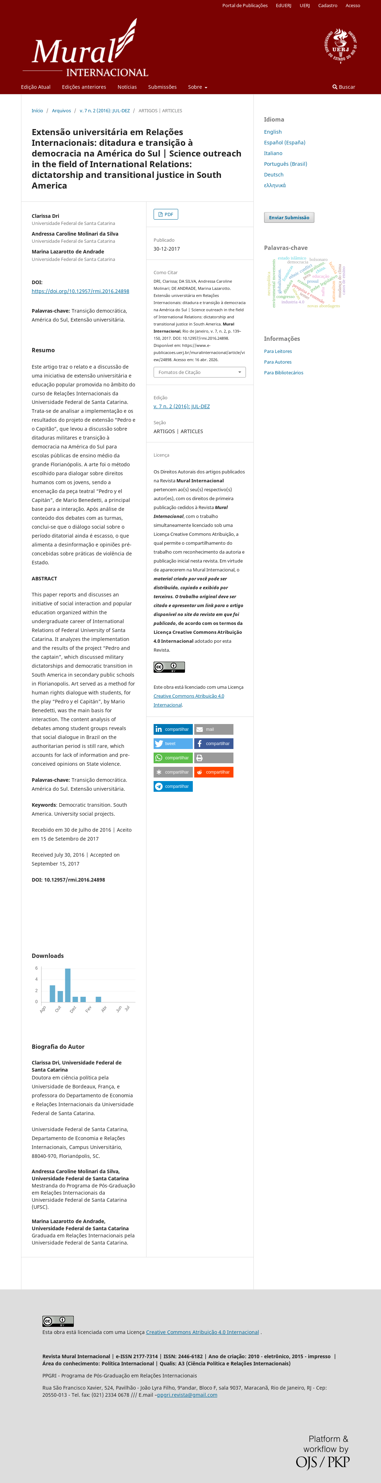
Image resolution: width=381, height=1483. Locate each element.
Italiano (273, 153)
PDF (168, 214)
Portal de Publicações (245, 5)
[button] (173, 729)
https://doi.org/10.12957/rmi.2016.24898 (80, 291)
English (273, 131)
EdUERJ (284, 5)
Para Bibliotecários (283, 372)
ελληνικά (275, 185)
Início (37, 110)
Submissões (162, 86)
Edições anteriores (84, 86)
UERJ (305, 5)
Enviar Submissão (289, 217)
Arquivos (61, 110)
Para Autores (278, 362)
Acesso (353, 5)
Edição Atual (36, 86)
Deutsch (274, 174)
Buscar (344, 86)
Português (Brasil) (285, 163)
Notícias (127, 86)
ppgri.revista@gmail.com (187, 1394)
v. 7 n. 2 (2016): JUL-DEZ (105, 110)
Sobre (196, 86)
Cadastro (328, 5)
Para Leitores (278, 351)
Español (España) (284, 142)
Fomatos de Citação (180, 372)
